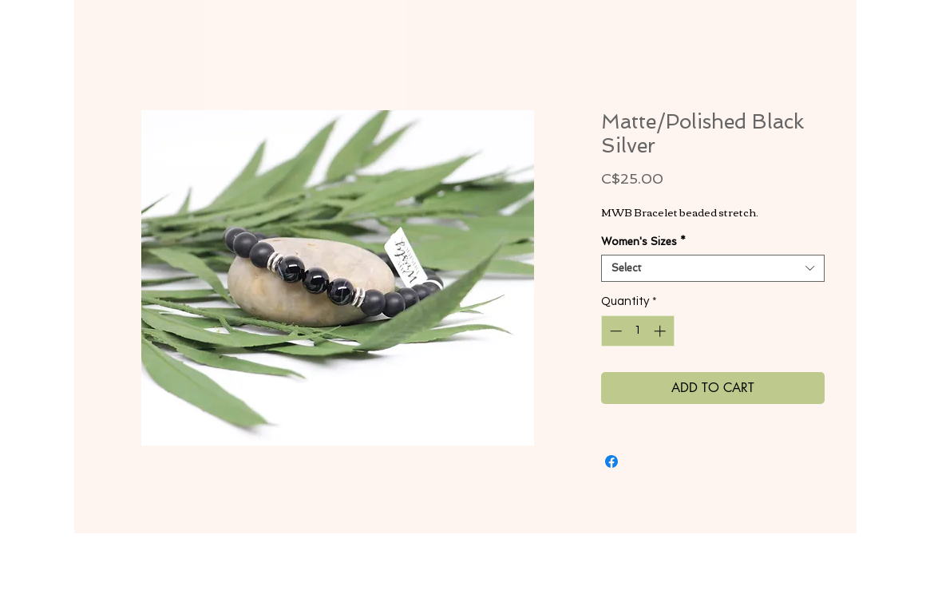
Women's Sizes (643, 242)
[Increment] (661, 331)
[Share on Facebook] (611, 461)
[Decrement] (614, 331)
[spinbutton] (637, 331)
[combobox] (713, 268)
